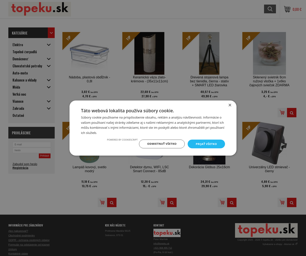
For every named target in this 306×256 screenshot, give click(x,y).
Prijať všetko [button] (206, 144)
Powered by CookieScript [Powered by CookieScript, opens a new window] (120, 139)
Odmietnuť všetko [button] (160, 144)
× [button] (229, 104)
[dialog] (153, 128)
